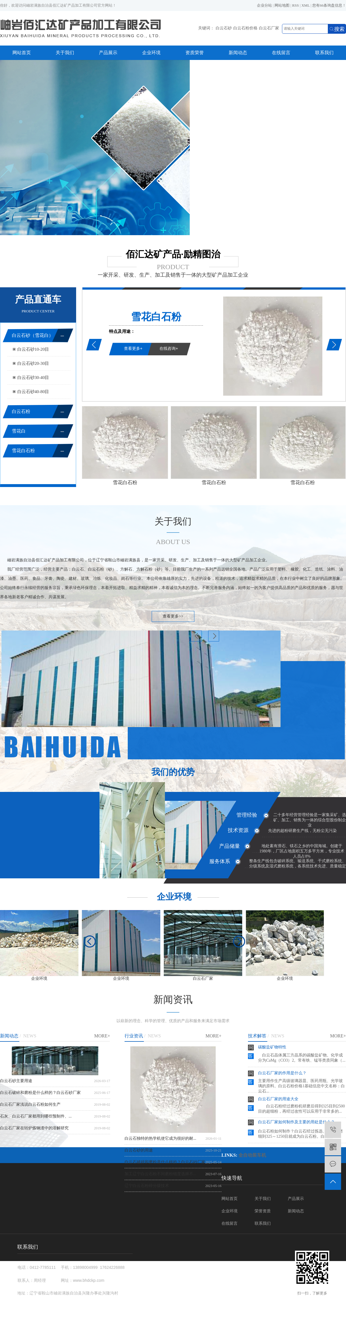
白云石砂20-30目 (33, 363)
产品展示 (108, 52)
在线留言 (281, 52)
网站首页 (21, 52)
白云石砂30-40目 (33, 377)
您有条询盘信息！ (329, 5)
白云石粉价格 (245, 28)
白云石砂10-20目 (33, 349)
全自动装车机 (252, 1155)
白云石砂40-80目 (33, 391)
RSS (295, 5)
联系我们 (324, 52)
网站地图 (281, 5)
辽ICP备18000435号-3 (215, 1315)
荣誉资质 (263, 1211)
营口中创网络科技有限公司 (208, 1320)
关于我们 (65, 52)
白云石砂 (224, 28)
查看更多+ (133, 348)
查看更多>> (173, 616)
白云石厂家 (269, 28)
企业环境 (151, 52)
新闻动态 (238, 52)
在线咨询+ (168, 348)
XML (305, 5)
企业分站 (264, 5)
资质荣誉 (194, 52)
